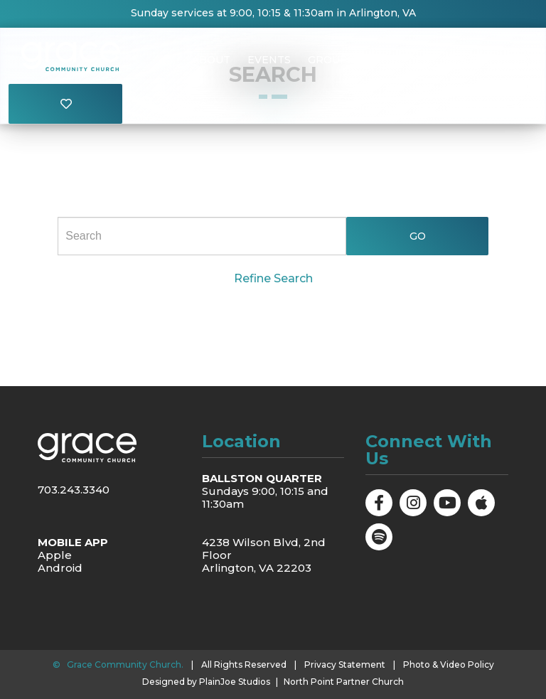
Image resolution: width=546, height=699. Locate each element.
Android (60, 568)
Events (269, 59)
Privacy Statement (344, 664)
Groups (331, 59)
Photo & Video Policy (448, 664)
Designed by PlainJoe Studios (206, 682)
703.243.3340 (73, 489)
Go (417, 236)
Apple (55, 555)
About (211, 59)
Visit (460, 59)
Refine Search (273, 278)
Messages (400, 59)
